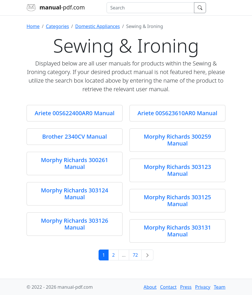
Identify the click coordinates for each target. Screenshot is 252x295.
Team (219, 287)
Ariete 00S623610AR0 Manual (177, 113)
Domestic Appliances (97, 26)
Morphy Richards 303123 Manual (177, 170)
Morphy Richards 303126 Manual (74, 224)
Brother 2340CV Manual (74, 136)
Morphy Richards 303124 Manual (74, 193)
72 (135, 255)
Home (33, 26)
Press (185, 287)
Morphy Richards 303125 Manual (177, 200)
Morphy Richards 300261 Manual (74, 163)
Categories (57, 26)
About (150, 287)
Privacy (202, 287)
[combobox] (150, 7)
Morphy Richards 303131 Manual (177, 231)
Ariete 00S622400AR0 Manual (74, 113)
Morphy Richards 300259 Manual (177, 140)
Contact (168, 287)
